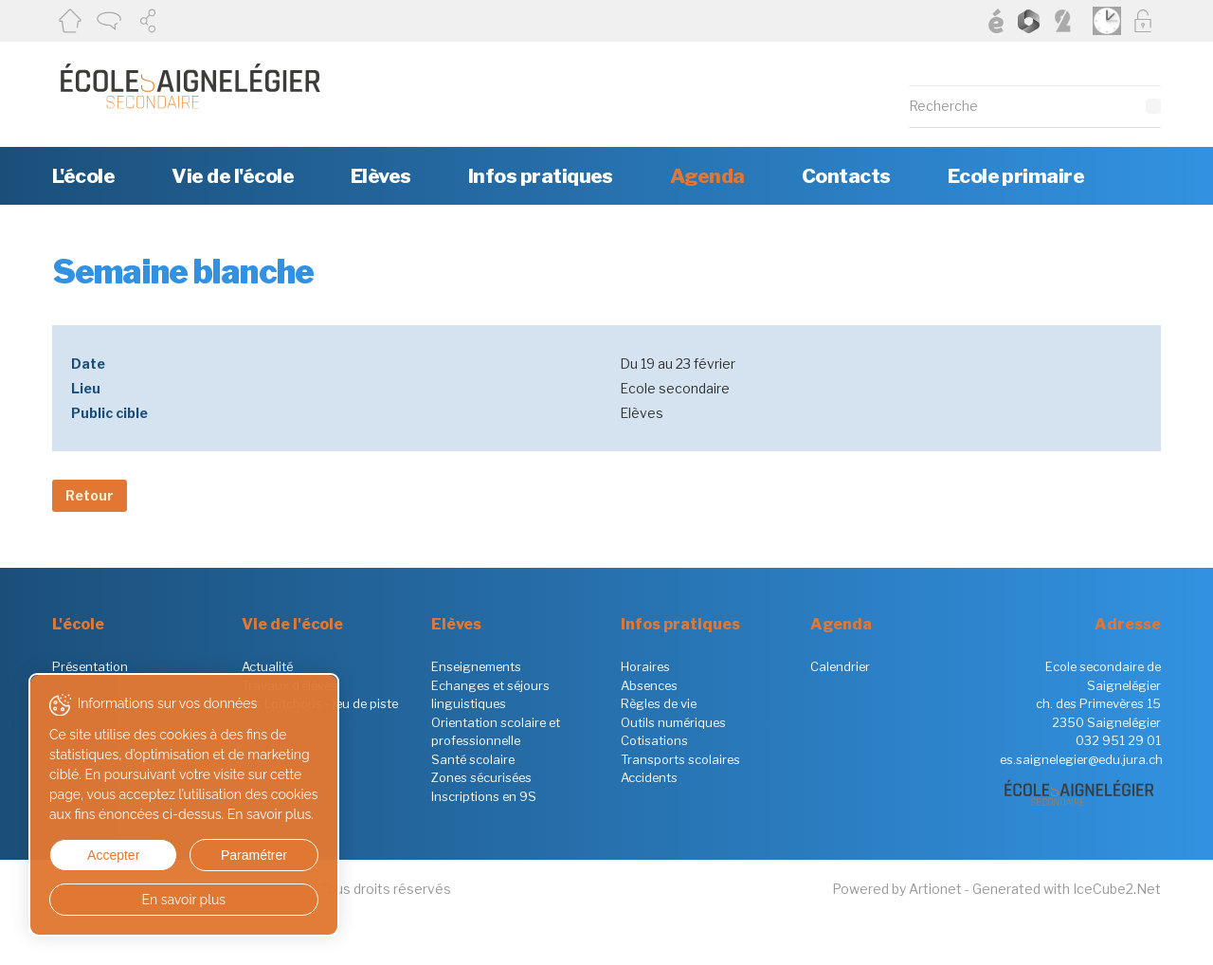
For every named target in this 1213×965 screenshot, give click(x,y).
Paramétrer (251, 855)
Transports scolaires (680, 759)
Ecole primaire (1016, 176)
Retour (89, 495)
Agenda (707, 176)
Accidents (649, 777)
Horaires (645, 666)
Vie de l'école (233, 176)
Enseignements (476, 666)
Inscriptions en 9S (483, 796)
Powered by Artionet (897, 889)
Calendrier (840, 666)
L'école (83, 176)
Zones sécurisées (481, 777)
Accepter (112, 855)
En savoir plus (182, 899)
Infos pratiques (540, 176)
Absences (649, 685)
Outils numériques (673, 722)
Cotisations (654, 740)
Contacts (846, 176)
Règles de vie (659, 703)
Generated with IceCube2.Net (1066, 889)
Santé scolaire (473, 759)
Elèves (381, 176)
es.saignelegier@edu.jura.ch (1081, 759)
